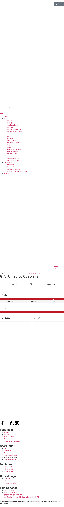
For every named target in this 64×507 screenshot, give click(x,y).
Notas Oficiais (11, 140)
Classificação (8, 162)
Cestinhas (10, 165)
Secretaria (7, 134)
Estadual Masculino (13, 169)
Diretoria (10, 120)
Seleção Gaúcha (12, 154)
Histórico (10, 127)
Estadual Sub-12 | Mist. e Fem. (17, 171)
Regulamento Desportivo (15, 131)
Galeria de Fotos (12, 151)
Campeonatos (8, 156)
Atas (8, 136)
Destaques (7, 147)
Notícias (6, 173)
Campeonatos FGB (13, 158)
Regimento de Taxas (13, 145)
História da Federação (14, 129)
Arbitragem (10, 138)
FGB (5, 118)
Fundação (10, 123)
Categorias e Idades (13, 143)
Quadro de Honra (12, 125)
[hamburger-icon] (1, 114)
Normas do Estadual (13, 160)
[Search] (1, 111)
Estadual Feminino (13, 167)
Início (5, 116)
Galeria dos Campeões (14, 149)
